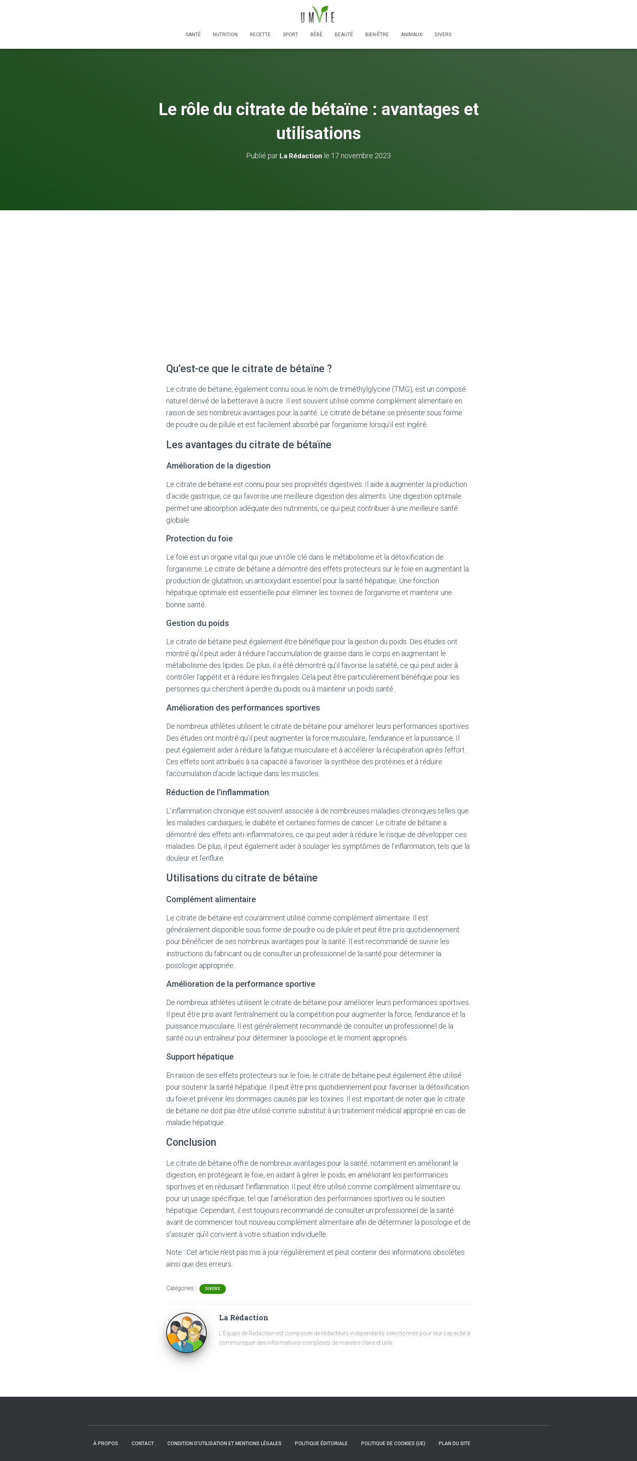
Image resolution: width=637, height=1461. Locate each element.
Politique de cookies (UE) (393, 1443)
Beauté (344, 34)
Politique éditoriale (321, 1443)
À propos (105, 1443)
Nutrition (225, 34)
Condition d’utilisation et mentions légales (224, 1443)
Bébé (316, 34)
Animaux (411, 34)
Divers (443, 34)
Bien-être (377, 34)
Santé (193, 34)
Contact (143, 1443)
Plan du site (454, 1443)
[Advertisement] (318, 271)
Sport (290, 34)
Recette (260, 34)
